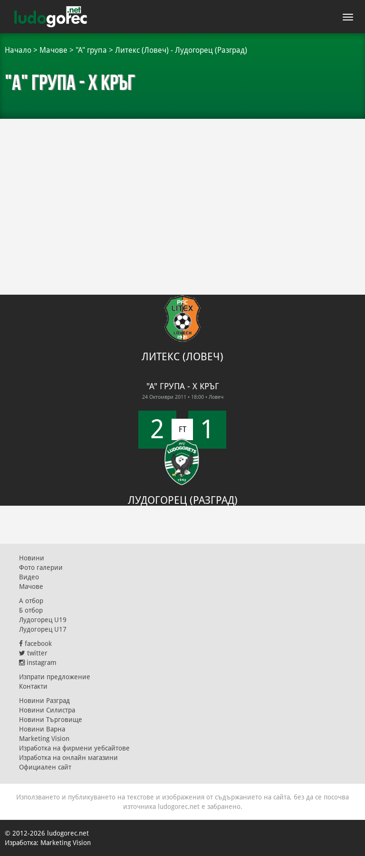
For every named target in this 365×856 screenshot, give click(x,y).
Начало (18, 50)
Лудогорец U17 (43, 629)
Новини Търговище (50, 719)
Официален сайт (45, 767)
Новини (31, 558)
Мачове (53, 50)
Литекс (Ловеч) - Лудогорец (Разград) (181, 50)
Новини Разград (44, 700)
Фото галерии (41, 567)
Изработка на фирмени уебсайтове (74, 748)
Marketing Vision (44, 738)
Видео (29, 577)
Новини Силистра (47, 710)
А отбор (31, 601)
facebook (35, 643)
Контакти (33, 686)
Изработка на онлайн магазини (68, 757)
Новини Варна (42, 729)
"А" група (91, 50)
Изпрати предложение (54, 677)
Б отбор (31, 610)
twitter (33, 653)
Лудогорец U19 (43, 620)
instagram (38, 662)
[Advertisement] (182, 190)
